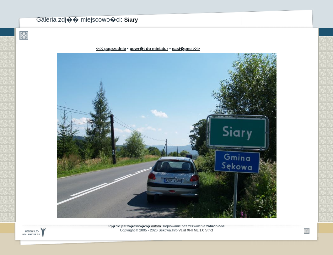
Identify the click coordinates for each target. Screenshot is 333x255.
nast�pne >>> (186, 48)
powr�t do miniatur (149, 48)
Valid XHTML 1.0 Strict (196, 230)
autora (156, 226)
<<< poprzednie (111, 48)
